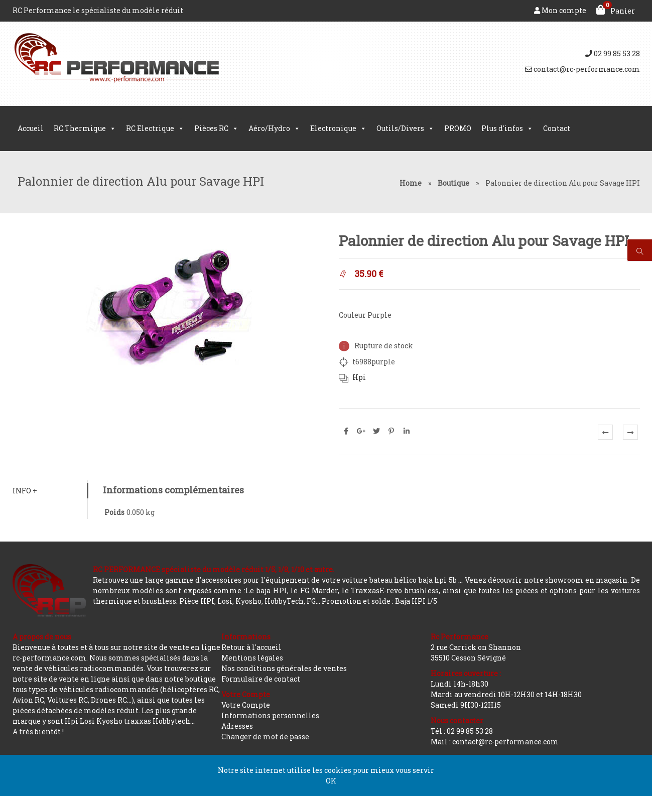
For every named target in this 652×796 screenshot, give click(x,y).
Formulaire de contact (260, 679)
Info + (25, 490)
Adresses (237, 726)
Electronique (338, 128)
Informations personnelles (270, 715)
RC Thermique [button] (85, 128)
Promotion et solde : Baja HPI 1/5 (379, 601)
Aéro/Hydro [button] (274, 128)
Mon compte (560, 10)
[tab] (50, 490)
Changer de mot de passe (265, 736)
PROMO (457, 128)
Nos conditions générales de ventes (284, 668)
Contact (556, 128)
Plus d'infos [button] (507, 128)
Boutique (453, 183)
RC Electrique (155, 128)
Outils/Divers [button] (405, 128)
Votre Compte (245, 705)
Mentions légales (252, 657)
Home (411, 183)
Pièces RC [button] (216, 128)
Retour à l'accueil (251, 647)
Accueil (31, 128)
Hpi (359, 377)
